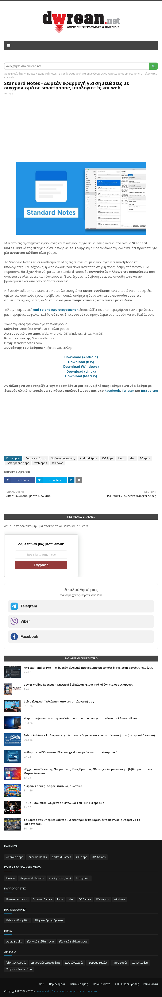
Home (40, 984)
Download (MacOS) (81, 376)
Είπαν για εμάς (79, 984)
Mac (132, 458)
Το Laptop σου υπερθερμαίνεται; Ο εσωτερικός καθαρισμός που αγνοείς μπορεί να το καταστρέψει (82, 822)
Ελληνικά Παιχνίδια (17, 920)
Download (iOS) (81, 362)
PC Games (85, 899)
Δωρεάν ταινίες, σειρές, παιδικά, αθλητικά (53, 786)
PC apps (145, 458)
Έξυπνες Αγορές (16, 962)
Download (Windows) (81, 366)
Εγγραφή (41, 565)
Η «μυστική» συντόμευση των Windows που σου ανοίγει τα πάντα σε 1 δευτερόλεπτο (81, 718)
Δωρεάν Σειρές (74, 962)
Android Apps (88, 458)
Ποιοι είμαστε (101, 984)
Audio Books (14, 941)
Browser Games (42, 899)
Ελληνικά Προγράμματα (49, 920)
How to (10, 878)
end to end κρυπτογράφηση (55, 309)
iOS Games (98, 857)
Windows (29, 73)
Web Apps (40, 463)
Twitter (128, 390)
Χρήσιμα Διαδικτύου (19, 969)
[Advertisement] (81, 132)
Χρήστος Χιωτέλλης (63, 458)
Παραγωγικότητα (36, 458)
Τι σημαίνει (82, 878)
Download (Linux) (81, 371)
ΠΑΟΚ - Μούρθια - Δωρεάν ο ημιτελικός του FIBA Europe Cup (64, 803)
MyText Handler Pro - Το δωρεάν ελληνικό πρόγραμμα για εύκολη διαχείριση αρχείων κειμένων (88, 668)
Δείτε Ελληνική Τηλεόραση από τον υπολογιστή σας (59, 701)
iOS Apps (107, 458)
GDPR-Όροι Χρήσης (127, 984)
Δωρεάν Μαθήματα (32, 878)
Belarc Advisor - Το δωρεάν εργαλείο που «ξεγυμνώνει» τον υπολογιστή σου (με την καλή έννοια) (89, 735)
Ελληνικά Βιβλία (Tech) (40, 941)
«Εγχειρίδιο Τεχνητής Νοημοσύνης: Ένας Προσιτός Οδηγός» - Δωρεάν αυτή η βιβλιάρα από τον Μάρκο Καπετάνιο (88, 771)
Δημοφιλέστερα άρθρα (45, 962)
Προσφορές (120, 962)
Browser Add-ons (16, 899)
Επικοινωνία (150, 984)
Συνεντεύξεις (140, 962)
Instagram (149, 390)
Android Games (61, 857)
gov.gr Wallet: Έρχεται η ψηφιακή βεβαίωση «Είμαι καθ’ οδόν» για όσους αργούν (78, 684)
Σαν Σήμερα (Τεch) (60, 878)
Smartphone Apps (18, 463)
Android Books (37, 857)
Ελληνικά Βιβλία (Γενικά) (73, 941)
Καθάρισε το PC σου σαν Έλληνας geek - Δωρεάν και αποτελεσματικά (70, 752)
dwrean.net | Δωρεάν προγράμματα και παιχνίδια (66, 991)
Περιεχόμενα (57, 984)
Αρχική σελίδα (13, 73)
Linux (121, 458)
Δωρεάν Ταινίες (97, 962)
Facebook (112, 390)
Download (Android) (81, 357)
